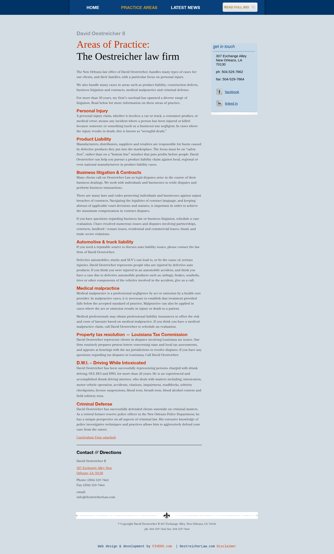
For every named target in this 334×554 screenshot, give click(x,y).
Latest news (185, 7)
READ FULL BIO (236, 7)
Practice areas (139, 7)
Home (93, 7)
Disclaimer (226, 546)
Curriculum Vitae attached (96, 437)
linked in (231, 103)
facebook (232, 92)
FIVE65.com (162, 546)
